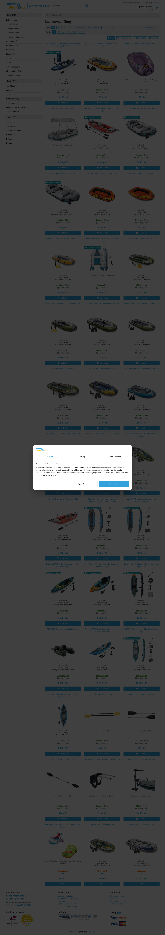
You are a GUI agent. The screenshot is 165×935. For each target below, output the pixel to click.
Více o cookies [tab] (115, 457)
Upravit (82, 484)
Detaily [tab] (82, 457)
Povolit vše (113, 484)
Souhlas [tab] (50, 457)
